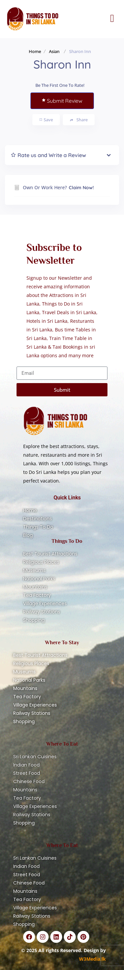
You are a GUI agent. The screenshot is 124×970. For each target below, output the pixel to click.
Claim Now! (81, 188)
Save (46, 120)
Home (35, 51)
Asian (54, 51)
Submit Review (62, 100)
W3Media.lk (92, 959)
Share (79, 120)
